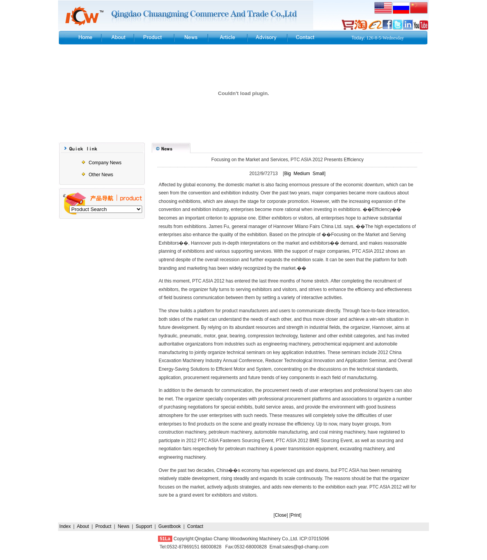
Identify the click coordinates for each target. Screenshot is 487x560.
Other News (101, 174)
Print (295, 515)
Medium (301, 173)
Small (318, 173)
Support (144, 526)
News (123, 526)
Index (64, 526)
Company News (105, 162)
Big (287, 173)
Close (281, 515)
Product (103, 526)
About (83, 526)
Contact (195, 526)
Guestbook (169, 526)
